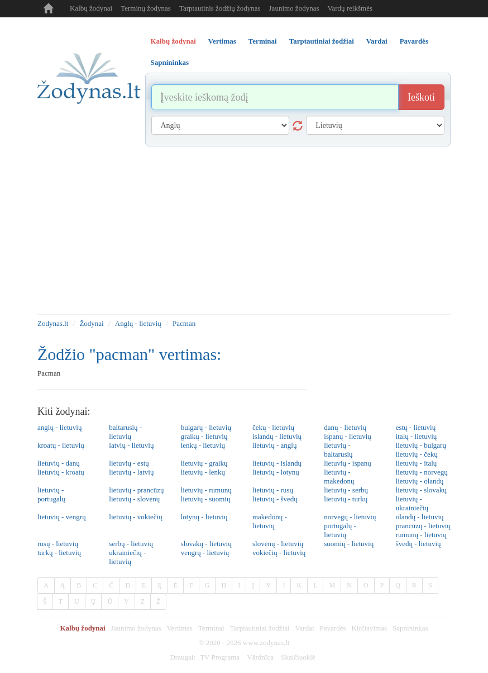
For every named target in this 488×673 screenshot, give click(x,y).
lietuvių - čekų (417, 454)
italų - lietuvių (416, 436)
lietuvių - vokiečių (135, 517)
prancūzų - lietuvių (423, 526)
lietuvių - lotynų (275, 472)
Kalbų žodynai (91, 8)
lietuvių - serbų (346, 490)
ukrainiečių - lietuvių (127, 557)
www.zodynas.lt (266, 642)
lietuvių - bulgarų (421, 445)
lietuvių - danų (58, 463)
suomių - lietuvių (349, 543)
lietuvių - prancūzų (136, 490)
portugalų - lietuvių (340, 530)
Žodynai (91, 323)
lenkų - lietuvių (203, 445)
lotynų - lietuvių (204, 517)
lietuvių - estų (129, 463)
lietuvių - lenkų (203, 472)
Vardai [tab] (376, 41)
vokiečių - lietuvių (278, 552)
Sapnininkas (410, 628)
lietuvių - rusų (272, 490)
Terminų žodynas (146, 8)
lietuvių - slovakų (421, 490)
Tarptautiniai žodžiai (260, 628)
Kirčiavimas (369, 628)
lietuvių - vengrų (61, 517)
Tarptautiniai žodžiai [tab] (321, 41)
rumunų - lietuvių (421, 534)
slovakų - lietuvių (206, 543)
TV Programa (220, 657)
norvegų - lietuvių (350, 517)
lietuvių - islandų (277, 463)
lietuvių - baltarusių (338, 449)
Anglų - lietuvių (138, 323)
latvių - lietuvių (131, 445)
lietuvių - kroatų (60, 472)
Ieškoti (421, 97)
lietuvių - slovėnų (134, 499)
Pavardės (333, 628)
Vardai (304, 628)
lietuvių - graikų (204, 463)
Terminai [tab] (262, 41)
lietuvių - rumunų (206, 490)
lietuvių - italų (416, 463)
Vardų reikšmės (349, 8)
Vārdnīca (260, 657)
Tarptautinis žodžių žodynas (220, 8)
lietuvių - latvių (131, 472)
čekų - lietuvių (273, 427)
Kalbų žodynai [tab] (173, 41)
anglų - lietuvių (59, 427)
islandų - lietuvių (277, 436)
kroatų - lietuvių (60, 445)
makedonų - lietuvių (269, 521)
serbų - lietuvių (131, 543)
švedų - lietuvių (418, 543)
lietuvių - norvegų (422, 472)
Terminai (211, 628)
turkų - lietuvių (59, 552)
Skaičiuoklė (298, 657)
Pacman (184, 323)
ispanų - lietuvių (347, 436)
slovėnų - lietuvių (277, 543)
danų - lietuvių (345, 427)
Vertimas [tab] (222, 41)
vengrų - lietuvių (205, 552)
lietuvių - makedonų (339, 476)
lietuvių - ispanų (347, 463)
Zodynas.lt (52, 323)
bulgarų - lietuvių (206, 427)
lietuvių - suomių (206, 499)
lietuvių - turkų (345, 499)
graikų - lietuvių (204, 436)
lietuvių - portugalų (51, 494)
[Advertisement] (244, 230)
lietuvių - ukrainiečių (412, 503)
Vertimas (180, 628)
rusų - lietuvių (57, 543)
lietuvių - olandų (420, 481)
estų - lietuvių (416, 427)
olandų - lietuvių (420, 517)
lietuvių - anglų (274, 445)
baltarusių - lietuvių (125, 431)
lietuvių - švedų (275, 499)
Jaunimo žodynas (294, 8)
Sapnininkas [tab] (170, 62)
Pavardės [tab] (414, 41)
